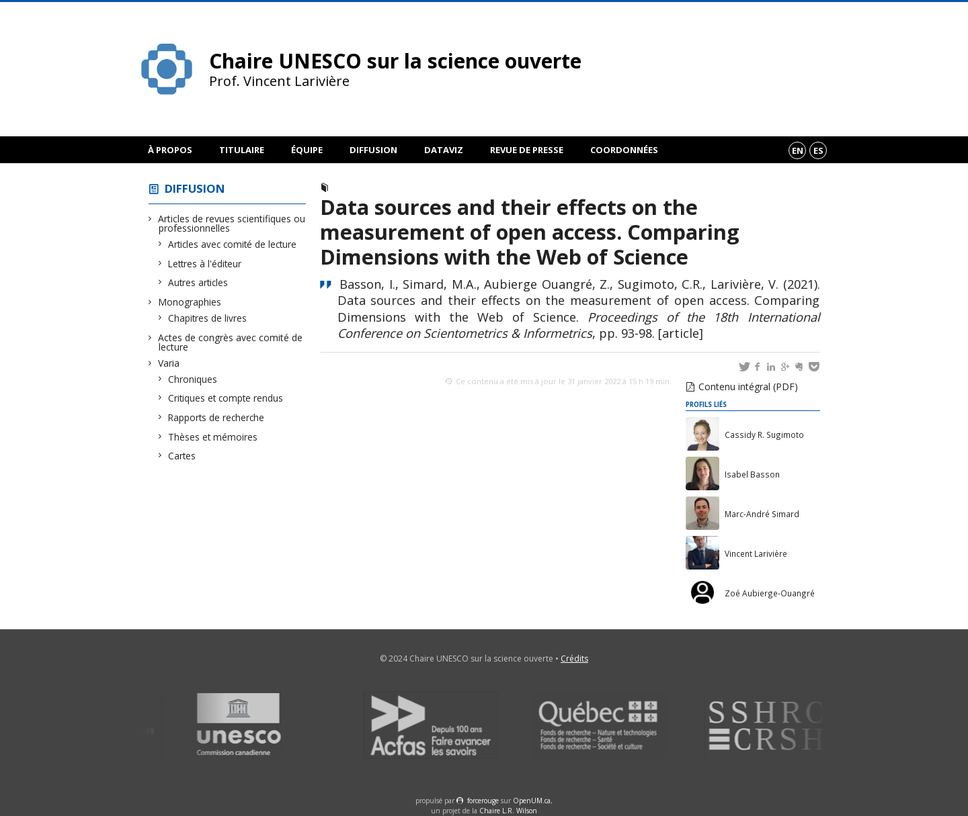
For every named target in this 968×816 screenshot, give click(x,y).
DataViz (443, 150)
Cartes (182, 455)
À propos (170, 150)
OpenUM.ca (532, 800)
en (797, 150)
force (483, 800)
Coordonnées (624, 150)
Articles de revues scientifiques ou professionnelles (232, 223)
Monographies (190, 302)
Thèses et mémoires (213, 436)
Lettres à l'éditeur (205, 263)
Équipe (307, 150)
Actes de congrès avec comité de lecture (230, 342)
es (818, 150)
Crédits (574, 658)
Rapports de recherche (216, 417)
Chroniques (193, 379)
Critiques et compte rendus (226, 398)
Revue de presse (526, 150)
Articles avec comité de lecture (232, 244)
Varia (169, 363)
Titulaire (241, 150)
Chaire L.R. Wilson (508, 810)
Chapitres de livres (208, 318)
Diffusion (373, 150)
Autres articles (198, 282)
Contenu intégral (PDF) (748, 386)
